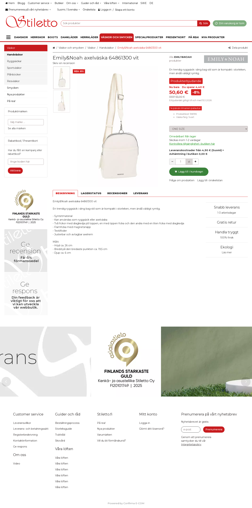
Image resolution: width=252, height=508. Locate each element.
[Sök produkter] (135, 23)
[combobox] (135, 23)
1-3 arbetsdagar (226, 212)
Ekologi (226, 247)
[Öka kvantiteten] (195, 162)
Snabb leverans (227, 207)
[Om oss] (72, 3)
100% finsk (226, 237)
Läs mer (227, 252)
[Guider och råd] (91, 3)
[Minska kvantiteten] (172, 162)
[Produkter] (8, 37)
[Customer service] (39, 3)
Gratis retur (226, 222)
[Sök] (203, 23)
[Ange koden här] (26, 162)
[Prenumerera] (214, 429)
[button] (64, 63)
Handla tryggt (227, 232)
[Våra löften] (112, 3)
